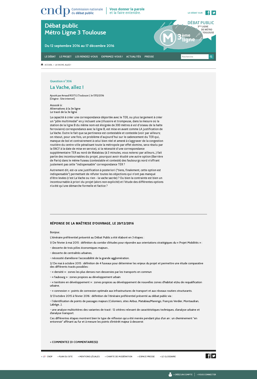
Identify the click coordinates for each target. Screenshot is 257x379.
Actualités (133, 56)
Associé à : (56, 105)
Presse (149, 56)
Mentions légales (89, 356)
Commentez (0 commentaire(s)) (75, 342)
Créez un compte (183, 374)
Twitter (213, 12)
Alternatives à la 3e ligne (65, 108)
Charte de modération (119, 356)
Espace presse (147, 356)
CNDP (49, 356)
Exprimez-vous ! (112, 56)
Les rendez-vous (86, 56)
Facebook (207, 12)
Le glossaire (169, 356)
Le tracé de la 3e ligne (63, 112)
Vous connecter (207, 374)
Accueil (48, 65)
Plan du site (66, 356)
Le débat (50, 56)
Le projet (65, 56)
